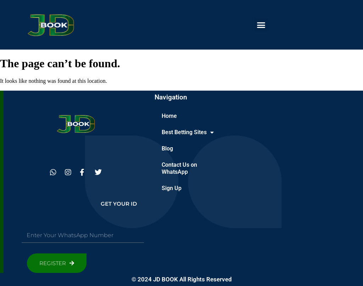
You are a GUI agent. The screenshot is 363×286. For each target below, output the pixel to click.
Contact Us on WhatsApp (179, 168)
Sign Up (172, 188)
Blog (167, 148)
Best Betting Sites (188, 132)
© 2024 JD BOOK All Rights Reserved (182, 279)
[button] (261, 25)
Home (169, 116)
